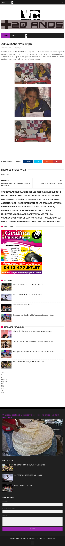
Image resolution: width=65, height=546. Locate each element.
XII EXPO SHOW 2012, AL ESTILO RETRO (28, 284)
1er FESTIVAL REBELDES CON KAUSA (27, 295)
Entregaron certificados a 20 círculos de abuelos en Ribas (33, 315)
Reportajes (18, 47)
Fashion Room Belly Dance (22, 305)
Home (6, 36)
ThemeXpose (50, 538)
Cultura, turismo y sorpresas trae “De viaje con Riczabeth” (33, 341)
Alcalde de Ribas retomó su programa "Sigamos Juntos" (32, 331)
